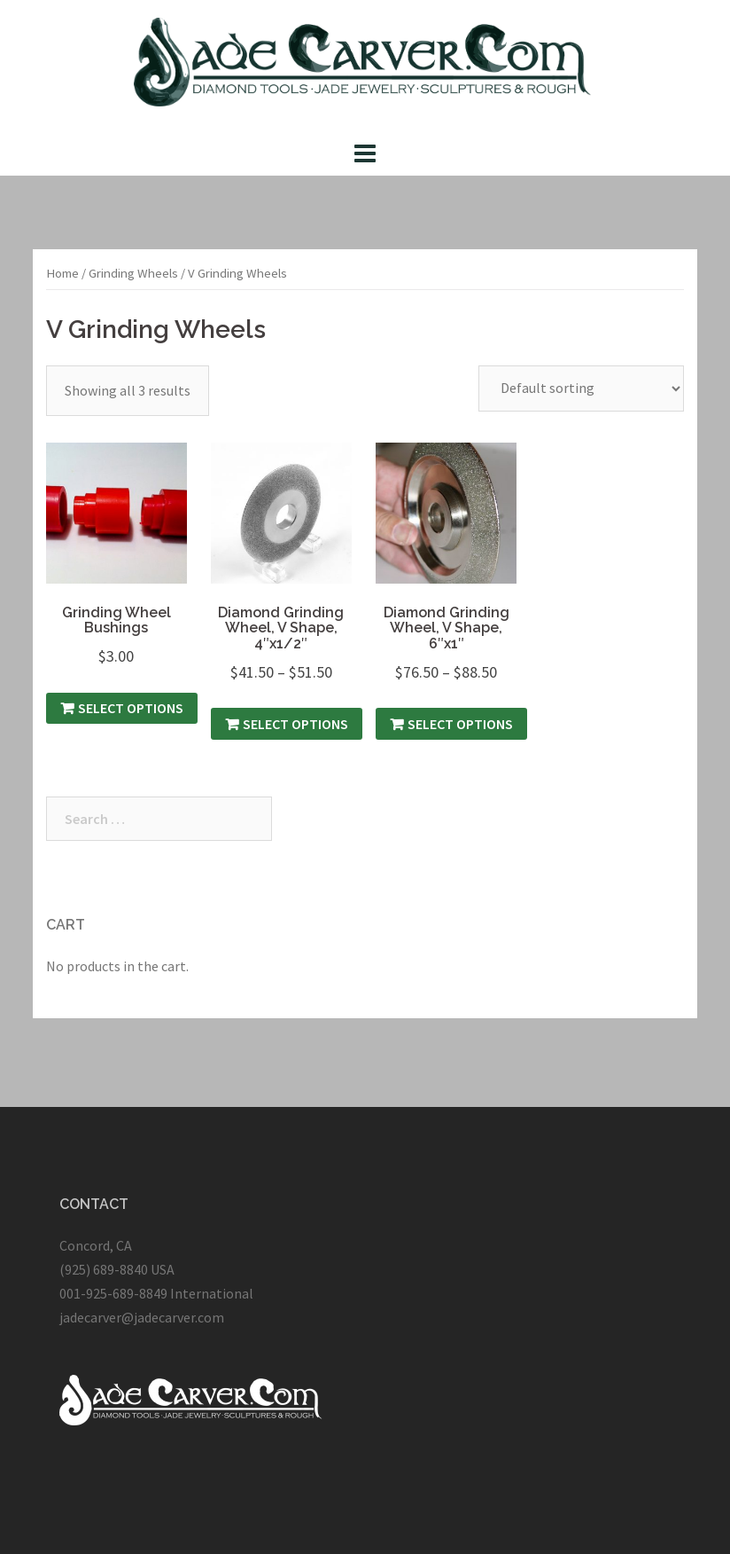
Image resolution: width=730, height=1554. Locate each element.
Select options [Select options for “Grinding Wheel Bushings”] (130, 708)
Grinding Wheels (133, 273)
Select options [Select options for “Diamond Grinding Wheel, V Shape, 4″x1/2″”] (295, 724)
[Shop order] (581, 388)
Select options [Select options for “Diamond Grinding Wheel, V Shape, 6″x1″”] (460, 724)
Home (62, 273)
